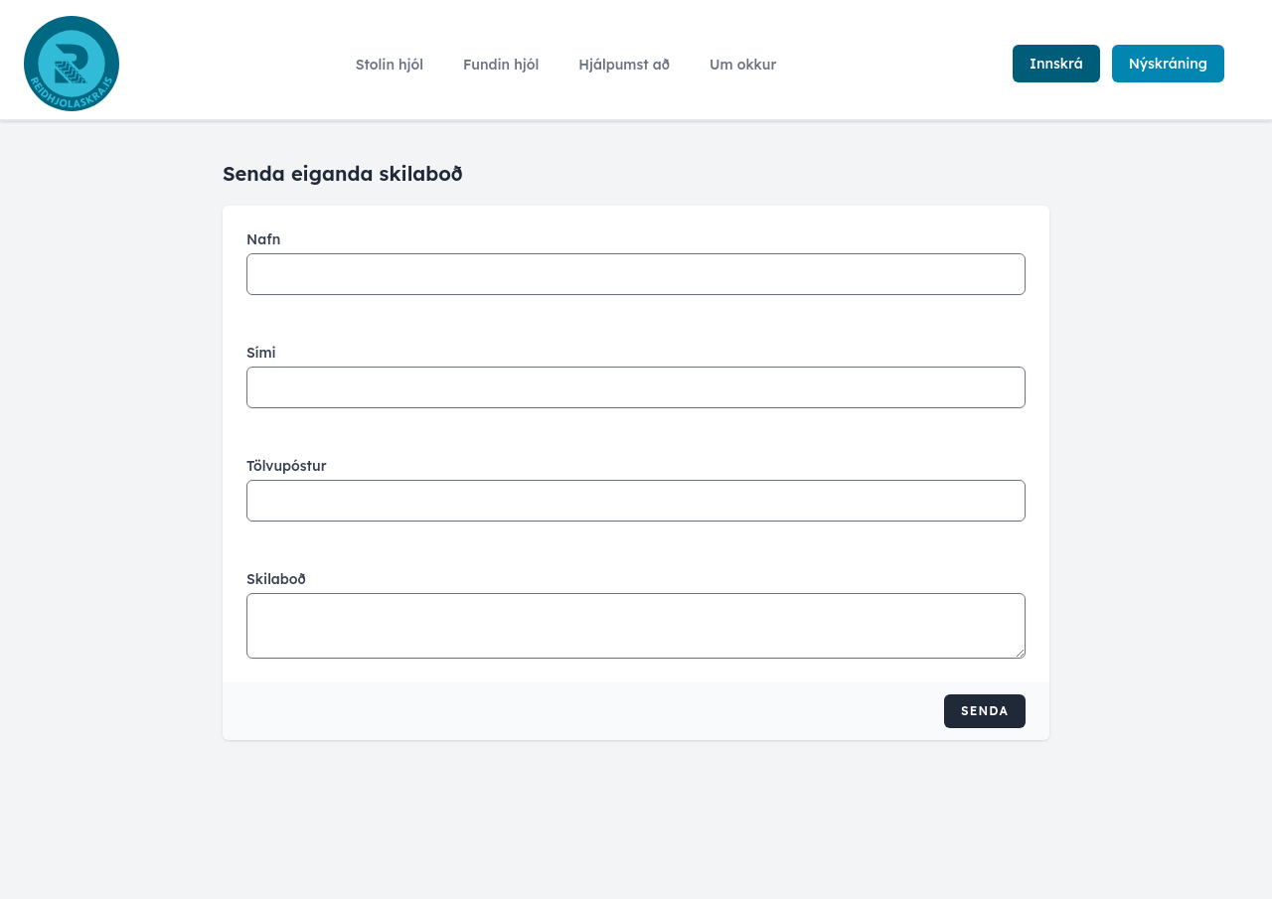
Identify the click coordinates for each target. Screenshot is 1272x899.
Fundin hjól (501, 65)
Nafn (263, 239)
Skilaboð (276, 579)
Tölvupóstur (286, 466)
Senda (985, 710)
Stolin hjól (389, 65)
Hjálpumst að (624, 65)
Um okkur (743, 65)
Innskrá (1056, 64)
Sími (261, 353)
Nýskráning (1168, 64)
